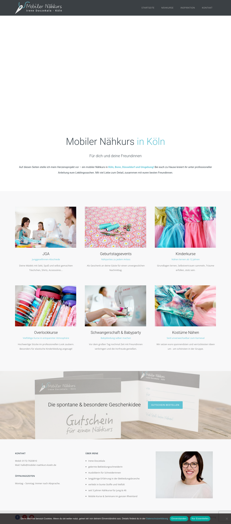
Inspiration (187, 7)
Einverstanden (178, 518)
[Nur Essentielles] (226, 518)
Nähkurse (167, 7)
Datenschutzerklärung (157, 518)
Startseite (147, 7)
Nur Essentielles (200, 518)
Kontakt (207, 7)
